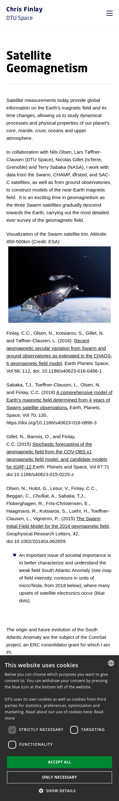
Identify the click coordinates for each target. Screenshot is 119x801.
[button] (109, 13)
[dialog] (59, 728)
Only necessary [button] (59, 777)
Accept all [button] (59, 762)
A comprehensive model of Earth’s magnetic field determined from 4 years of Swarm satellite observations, (59, 400)
